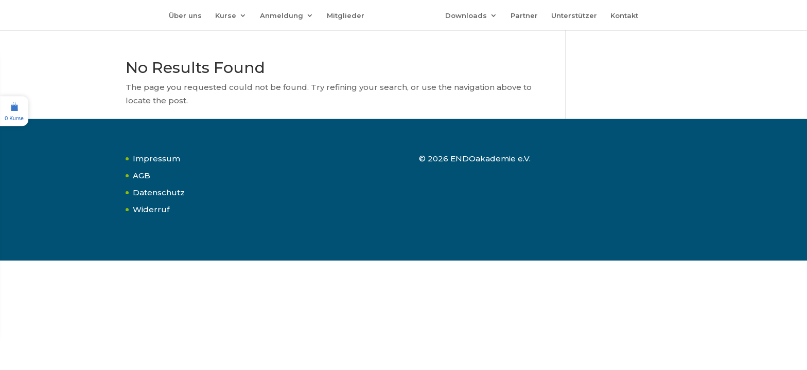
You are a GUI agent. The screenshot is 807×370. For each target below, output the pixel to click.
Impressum (156, 158)
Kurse (225, 16)
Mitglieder (345, 16)
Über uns (185, 16)
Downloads (466, 16)
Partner (524, 16)
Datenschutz (159, 192)
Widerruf (151, 209)
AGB (141, 175)
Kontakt (624, 16)
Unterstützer (574, 16)
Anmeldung (281, 16)
